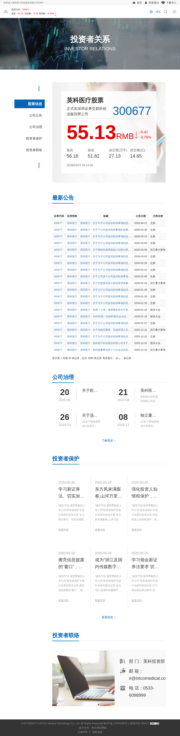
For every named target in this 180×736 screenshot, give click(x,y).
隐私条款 (97, 732)
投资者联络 (34, 150)
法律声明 (82, 732)
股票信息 (35, 104)
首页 (139, 2)
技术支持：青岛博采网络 (93, 727)
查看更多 (107, 625)
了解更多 (107, 440)
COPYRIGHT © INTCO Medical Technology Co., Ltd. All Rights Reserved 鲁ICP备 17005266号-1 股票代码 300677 (85, 723)
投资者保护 (34, 138)
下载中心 (171, 2)
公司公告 (35, 115)
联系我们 (154, 2)
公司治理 (35, 127)
